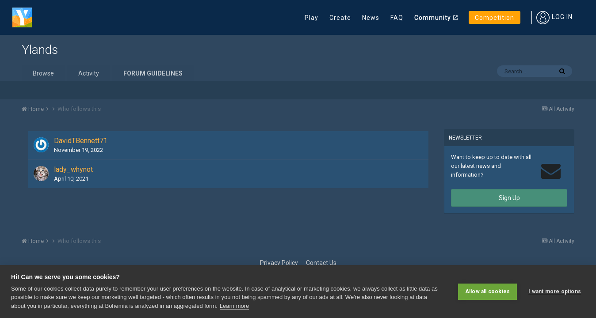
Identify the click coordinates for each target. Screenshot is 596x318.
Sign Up (509, 197)
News (370, 17)
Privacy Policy (279, 262)
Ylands (40, 49)
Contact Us (321, 262)
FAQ (396, 17)
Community (432, 17)
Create (340, 17)
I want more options (554, 291)
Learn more (234, 306)
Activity (88, 73)
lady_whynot (73, 169)
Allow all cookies (487, 291)
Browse (43, 73)
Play (311, 17)
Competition (494, 17)
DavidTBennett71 (80, 140)
